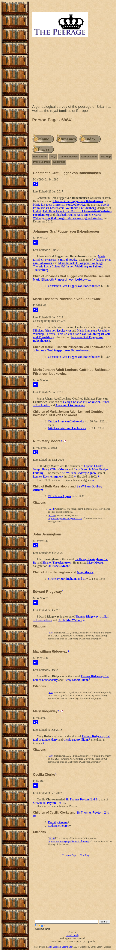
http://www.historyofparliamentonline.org (68, 841)
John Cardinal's (54, 947)
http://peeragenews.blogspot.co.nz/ (65, 518)
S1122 (52, 515)
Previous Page (41, 161)
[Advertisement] (72, 71)
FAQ (52, 156)
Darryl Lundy (72, 935)
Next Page (59, 161)
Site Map (106, 156)
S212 (51, 508)
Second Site (67, 947)
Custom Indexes (68, 156)
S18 (50, 632)
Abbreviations (89, 156)
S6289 (52, 838)
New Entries (40, 156)
